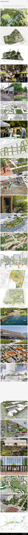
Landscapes (9, 6)
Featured (4, 5)
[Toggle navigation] (27, 1)
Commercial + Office (4, 6)
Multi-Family (12, 6)
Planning (25, 6)
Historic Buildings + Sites (17, 5)
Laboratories (7, 5)
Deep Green (21, 6)
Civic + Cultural (23, 5)
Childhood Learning (17, 6)
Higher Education (12, 5)
